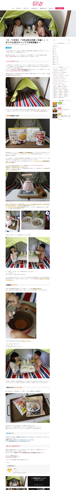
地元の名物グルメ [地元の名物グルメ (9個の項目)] (57, 88)
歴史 (53, 50)
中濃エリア (54, 59)
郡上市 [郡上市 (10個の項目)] (66, 94)
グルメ (54, 45)
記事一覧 (15, 470)
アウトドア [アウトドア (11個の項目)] (61, 73)
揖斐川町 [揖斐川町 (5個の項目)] (67, 91)
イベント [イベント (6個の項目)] (56, 75)
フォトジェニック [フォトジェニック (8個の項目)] (57, 81)
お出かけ (54, 46)
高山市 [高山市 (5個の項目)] (55, 97)
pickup (8, 462)
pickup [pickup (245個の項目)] (56, 70)
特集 (53, 53)
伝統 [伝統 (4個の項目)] (64, 84)
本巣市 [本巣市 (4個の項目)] (61, 92)
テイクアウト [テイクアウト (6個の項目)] (56, 78)
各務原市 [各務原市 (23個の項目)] (60, 86)
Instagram (24, 472)
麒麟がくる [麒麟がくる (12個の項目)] (61, 97)
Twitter (15, 472)
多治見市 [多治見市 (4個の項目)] (64, 88)
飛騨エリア (54, 62)
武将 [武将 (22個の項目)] (66, 92)
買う (53, 48)
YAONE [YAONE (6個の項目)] (61, 70)
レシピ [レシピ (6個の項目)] (61, 83)
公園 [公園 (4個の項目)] (55, 86)
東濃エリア (54, 61)
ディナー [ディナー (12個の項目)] (63, 78)
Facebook (19, 472)
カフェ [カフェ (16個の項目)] (61, 75)
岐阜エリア (54, 56)
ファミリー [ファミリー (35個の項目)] (61, 80)
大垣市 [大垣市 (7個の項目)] (55, 89)
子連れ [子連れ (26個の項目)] (61, 89)
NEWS (27, 44)
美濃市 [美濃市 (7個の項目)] (60, 94)
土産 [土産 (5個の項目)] (66, 86)
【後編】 (7, 459)
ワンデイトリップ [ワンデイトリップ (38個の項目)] (57, 84)
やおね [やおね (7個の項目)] (55, 73)
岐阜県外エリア (55, 64)
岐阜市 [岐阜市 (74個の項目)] (55, 91)
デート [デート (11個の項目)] (55, 80)
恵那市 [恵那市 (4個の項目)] (61, 91)
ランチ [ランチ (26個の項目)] (55, 83)
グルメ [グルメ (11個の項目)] (67, 75)
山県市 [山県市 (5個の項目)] (66, 89)
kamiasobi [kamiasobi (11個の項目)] (56, 69)
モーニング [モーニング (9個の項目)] (64, 81)
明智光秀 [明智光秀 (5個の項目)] (56, 92)
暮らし (23, 44)
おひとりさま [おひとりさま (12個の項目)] (56, 72)
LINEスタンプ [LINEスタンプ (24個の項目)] (63, 69)
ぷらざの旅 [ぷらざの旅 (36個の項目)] (63, 72)
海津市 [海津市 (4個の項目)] (55, 94)
